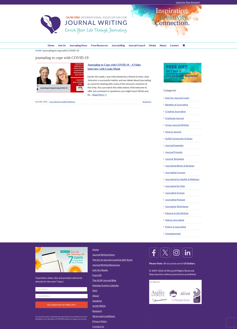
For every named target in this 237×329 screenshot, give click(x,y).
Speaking (97, 300)
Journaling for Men (175, 186)
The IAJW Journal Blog (104, 280)
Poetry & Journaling (175, 226)
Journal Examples (174, 145)
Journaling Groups (175, 192)
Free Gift (97, 275)
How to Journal (173, 131)
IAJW (38, 50)
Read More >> (99, 94)
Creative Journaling (175, 111)
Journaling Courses (175, 172)
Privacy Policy (99, 321)
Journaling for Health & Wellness (62, 102)
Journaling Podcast (175, 199)
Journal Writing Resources (106, 264)
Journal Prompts (174, 152)
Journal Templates (174, 158)
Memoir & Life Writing (176, 213)
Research (97, 311)
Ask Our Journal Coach (177, 97)
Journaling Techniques (176, 206)
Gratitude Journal (174, 118)
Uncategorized (172, 233)
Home (95, 249)
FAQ (94, 290)
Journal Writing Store (103, 254)
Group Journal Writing (177, 124)
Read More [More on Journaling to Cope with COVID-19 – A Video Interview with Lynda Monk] (147, 102)
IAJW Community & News (178, 138)
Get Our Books (100, 270)
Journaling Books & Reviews (179, 165)
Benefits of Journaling (176, 104)
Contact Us (98, 326)
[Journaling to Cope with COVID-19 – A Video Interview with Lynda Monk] (60, 77)
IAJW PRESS (99, 305)
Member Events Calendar (105, 285)
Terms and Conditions (103, 316)
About (95, 295)
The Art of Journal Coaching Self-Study (112, 259)
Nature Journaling (174, 219)
